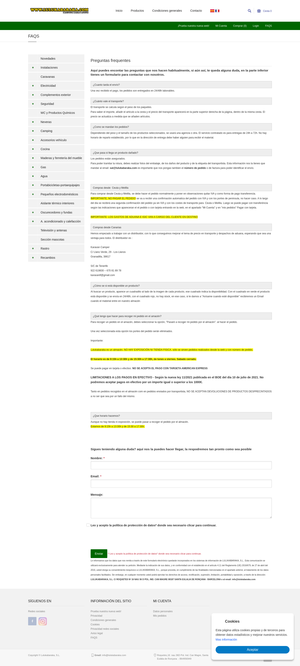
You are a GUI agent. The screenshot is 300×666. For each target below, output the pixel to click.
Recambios (41, 257)
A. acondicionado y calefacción (54, 221)
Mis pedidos (159, 615)
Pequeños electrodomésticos (53, 194)
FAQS (268, 25)
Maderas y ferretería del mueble (55, 158)
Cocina (39, 149)
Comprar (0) (240, 25)
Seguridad (41, 104)
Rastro (38, 248)
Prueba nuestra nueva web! (106, 611)
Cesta (264, 11)
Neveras (39, 122)
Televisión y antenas (54, 230)
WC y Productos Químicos (58, 112)
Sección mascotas (52, 239)
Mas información (226, 639)
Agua (38, 176)
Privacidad (96, 615)
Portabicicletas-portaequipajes (54, 185)
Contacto (196, 10)
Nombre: (98, 458)
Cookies (95, 624)
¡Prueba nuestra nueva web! (193, 25)
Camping (40, 131)
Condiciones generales (167, 10)
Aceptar (252, 649)
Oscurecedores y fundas (50, 212)
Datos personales (162, 611)
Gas (37, 167)
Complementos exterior (49, 95)
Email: (96, 476)
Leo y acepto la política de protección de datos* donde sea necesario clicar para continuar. (153, 525)
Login (256, 25)
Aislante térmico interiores (57, 203)
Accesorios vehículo (47, 140)
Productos (137, 10)
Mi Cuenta (221, 25)
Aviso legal (97, 633)
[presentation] (122, 541)
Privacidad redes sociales (105, 628)
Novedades (48, 58)
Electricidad (42, 86)
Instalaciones (43, 67)
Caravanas (48, 76)
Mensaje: (97, 494)
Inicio (119, 10)
